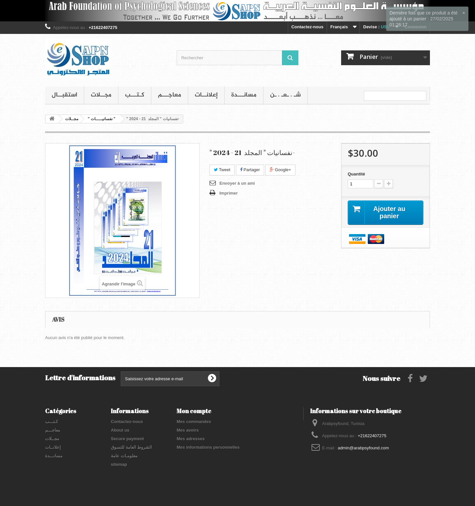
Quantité (356, 174)
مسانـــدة (244, 95)
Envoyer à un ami (237, 183)
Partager (250, 169)
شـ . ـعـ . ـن (285, 95)
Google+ (280, 169)
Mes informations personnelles (208, 447)
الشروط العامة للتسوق (131, 447)
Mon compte (194, 411)
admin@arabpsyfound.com (363, 447)
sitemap (119, 464)
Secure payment (127, 438)
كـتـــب (134, 95)
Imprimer (228, 193)
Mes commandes (194, 421)
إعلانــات (206, 95)
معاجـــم (169, 95)
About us (120, 430)
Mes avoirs (188, 430)
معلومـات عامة (124, 455)
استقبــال (64, 95)
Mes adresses (191, 438)
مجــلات (101, 95)
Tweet (222, 169)
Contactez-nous (307, 26)
